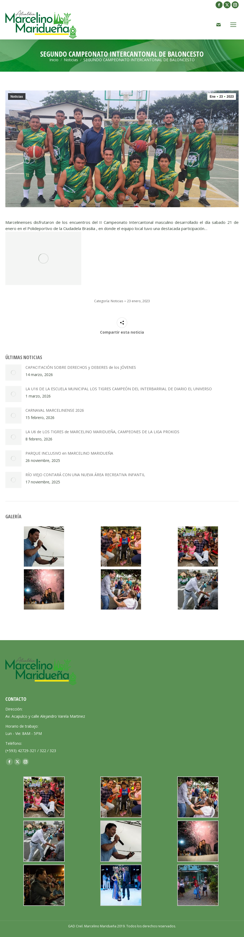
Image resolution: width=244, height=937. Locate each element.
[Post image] (13, 372)
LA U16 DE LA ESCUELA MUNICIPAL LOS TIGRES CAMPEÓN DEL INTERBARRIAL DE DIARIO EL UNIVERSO (118, 388)
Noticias (16, 97)
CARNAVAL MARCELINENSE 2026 (54, 410)
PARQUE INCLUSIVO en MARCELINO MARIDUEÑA (69, 453)
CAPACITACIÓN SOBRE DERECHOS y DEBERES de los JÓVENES (80, 367)
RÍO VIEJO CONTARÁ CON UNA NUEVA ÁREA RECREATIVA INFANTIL (85, 474)
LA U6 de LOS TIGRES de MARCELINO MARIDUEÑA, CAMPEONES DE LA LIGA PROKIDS (102, 431)
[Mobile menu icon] (233, 24)
